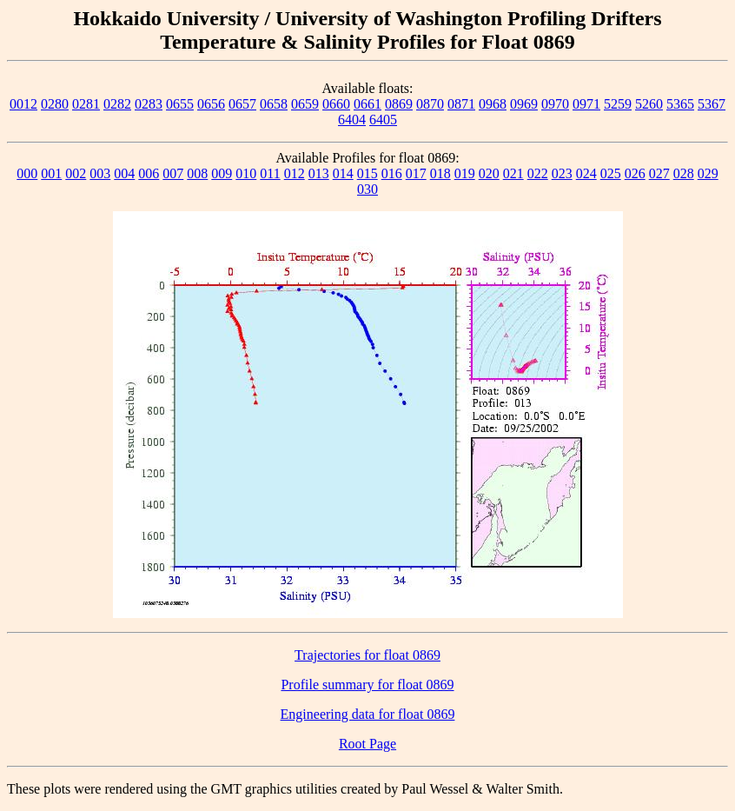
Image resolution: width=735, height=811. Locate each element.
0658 (274, 103)
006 (148, 173)
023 (562, 173)
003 (99, 173)
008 (197, 173)
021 (513, 173)
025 (610, 173)
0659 (305, 103)
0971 (586, 103)
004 (124, 173)
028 (683, 173)
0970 (555, 103)
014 (343, 173)
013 (318, 173)
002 (75, 173)
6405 (383, 119)
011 (270, 173)
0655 (180, 103)
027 (659, 173)
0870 (430, 103)
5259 (618, 103)
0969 (524, 103)
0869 (399, 103)
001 (51, 173)
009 (221, 173)
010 (245, 173)
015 (367, 173)
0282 (117, 103)
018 (440, 173)
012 (294, 173)
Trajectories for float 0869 (367, 655)
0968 (493, 103)
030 (367, 189)
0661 (367, 103)
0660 (336, 103)
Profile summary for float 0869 (367, 684)
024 (586, 173)
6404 (352, 119)
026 (635, 173)
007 (172, 173)
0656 (211, 103)
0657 (242, 103)
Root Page (367, 743)
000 (27, 173)
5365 (680, 103)
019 (464, 173)
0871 (461, 103)
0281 (86, 103)
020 (489, 173)
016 (391, 173)
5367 (711, 103)
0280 (55, 103)
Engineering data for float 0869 (368, 714)
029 (708, 173)
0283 (148, 103)
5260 (649, 103)
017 (416, 173)
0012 (23, 103)
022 (537, 173)
